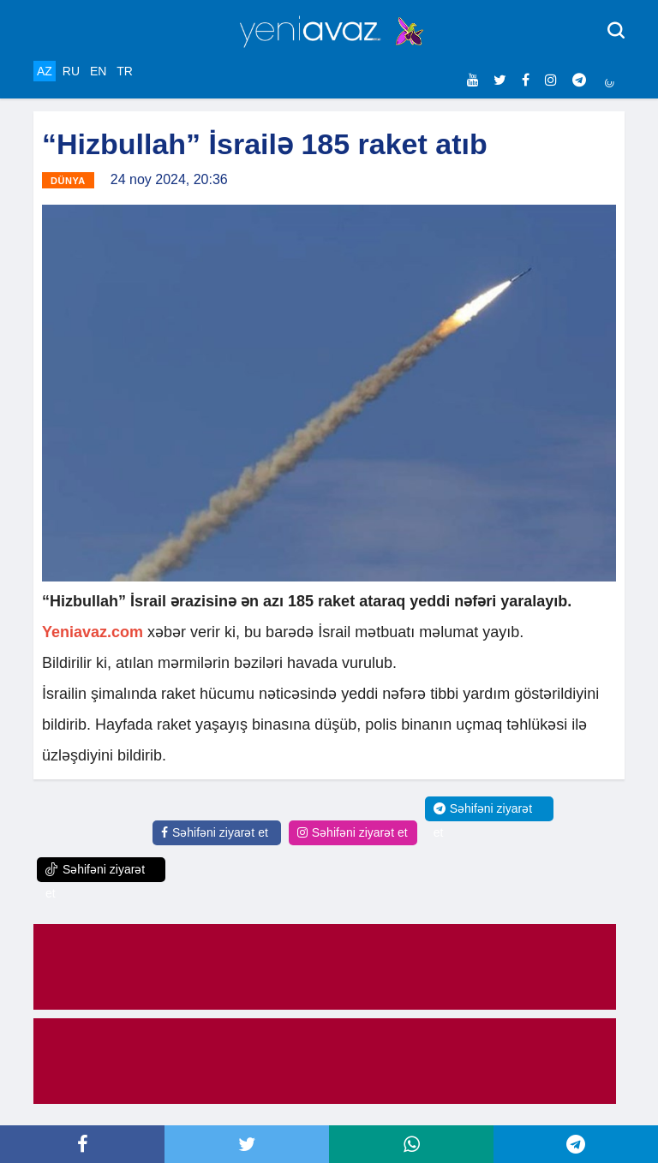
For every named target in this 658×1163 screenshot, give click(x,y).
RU (71, 71)
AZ (44, 71)
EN (98, 71)
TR (125, 71)
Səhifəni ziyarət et (214, 832)
